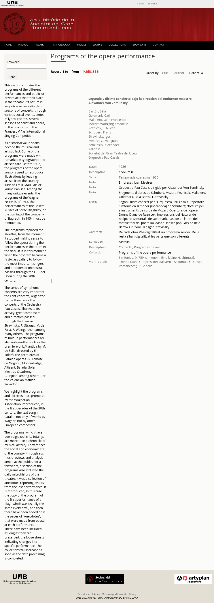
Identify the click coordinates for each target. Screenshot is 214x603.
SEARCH (41, 44)
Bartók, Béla (97, 111)
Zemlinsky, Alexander (104, 145)
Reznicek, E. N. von (102, 128)
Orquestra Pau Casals (104, 157)
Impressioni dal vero (156, 262)
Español (152, 3)
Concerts (125, 247)
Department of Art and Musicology (96, 594)
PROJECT (24, 44)
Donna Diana (129, 262)
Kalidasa (94, 149)
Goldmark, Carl (99, 115)
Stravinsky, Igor (99, 136)
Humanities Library (126, 594)
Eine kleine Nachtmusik (178, 257)
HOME (8, 44)
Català (140, 3)
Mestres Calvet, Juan (103, 141)
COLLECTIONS (117, 44)
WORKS (97, 44)
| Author (177, 73)
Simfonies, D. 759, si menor (138, 257)
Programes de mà (146, 247)
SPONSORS (139, 44)
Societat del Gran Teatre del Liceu (113, 153)
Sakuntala (181, 262)
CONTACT (158, 44)
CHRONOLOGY (61, 44)
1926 (122, 166)
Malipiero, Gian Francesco (107, 120)
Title (165, 73)
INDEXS (81, 44)
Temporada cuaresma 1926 (138, 177)
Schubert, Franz (100, 132)
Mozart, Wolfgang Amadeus (108, 124)
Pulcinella (145, 266)
